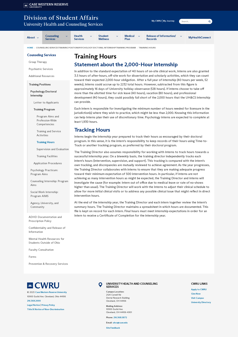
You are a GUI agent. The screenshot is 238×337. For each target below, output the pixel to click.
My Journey (168, 20)
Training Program (44, 109)
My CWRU (157, 20)
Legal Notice (33, 305)
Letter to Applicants (46, 102)
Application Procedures (48, 163)
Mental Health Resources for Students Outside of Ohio (46, 241)
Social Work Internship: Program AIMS (44, 194)
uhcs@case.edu (120, 322)
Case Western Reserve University (51, 292)
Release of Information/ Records (166, 36)
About (34, 37)
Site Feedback (113, 327)
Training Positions (40, 84)
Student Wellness (109, 36)
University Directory (201, 302)
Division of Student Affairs (61, 17)
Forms (32, 256)
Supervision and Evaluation (53, 149)
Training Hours (46, 142)
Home (30, 48)
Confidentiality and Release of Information (47, 230)
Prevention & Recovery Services (48, 264)
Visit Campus (197, 298)
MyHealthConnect (200, 37)
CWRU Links (199, 283)
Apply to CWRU (199, 289)
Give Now (195, 293)
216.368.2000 (34, 300)
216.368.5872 (120, 317)
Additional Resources (41, 76)
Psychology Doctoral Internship (43, 93)
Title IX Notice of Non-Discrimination (45, 309)
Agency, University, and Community (44, 205)
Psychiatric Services (41, 69)
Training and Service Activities (49, 133)
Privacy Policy (48, 305)
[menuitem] (33, 37)
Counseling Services (58, 36)
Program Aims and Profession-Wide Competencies (48, 120)
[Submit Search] (210, 21)
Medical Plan (134, 36)
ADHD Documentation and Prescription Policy (45, 219)
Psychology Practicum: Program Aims (44, 172)
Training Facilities (47, 156)
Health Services (84, 36)
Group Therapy (38, 62)
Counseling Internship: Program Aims (49, 183)
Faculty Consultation (41, 249)
